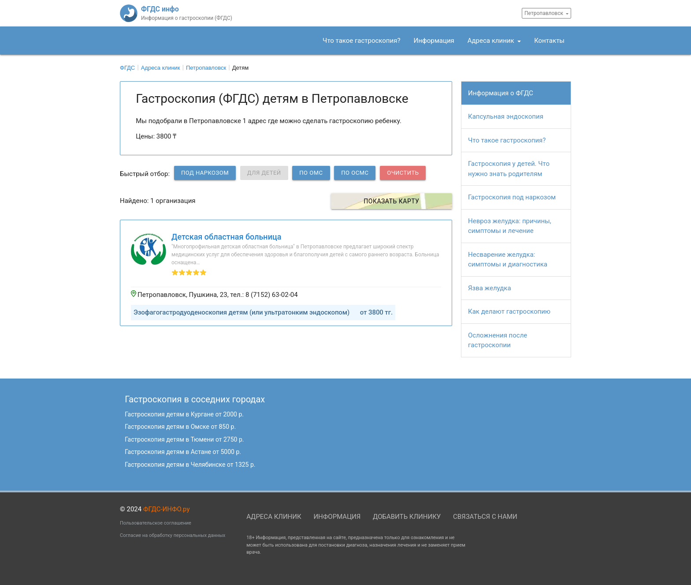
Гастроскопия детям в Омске (180, 426)
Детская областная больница (226, 236)
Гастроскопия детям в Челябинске (190, 464)
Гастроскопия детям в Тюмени (184, 439)
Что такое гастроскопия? (361, 41)
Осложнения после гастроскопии (497, 340)
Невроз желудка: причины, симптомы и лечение (509, 226)
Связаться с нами (485, 517)
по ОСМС (354, 172)
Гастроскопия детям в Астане (183, 451)
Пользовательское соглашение (155, 523)
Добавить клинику (407, 517)
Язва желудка (489, 288)
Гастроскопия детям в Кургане (184, 414)
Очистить (403, 172)
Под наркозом (205, 172)
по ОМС (311, 172)
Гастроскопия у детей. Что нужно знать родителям (509, 169)
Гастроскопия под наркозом (512, 197)
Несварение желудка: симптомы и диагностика (507, 260)
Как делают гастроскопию (509, 311)
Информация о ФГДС (500, 93)
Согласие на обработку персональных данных (172, 535)
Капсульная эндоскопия (505, 116)
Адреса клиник (492, 41)
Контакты (549, 41)
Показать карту (403, 201)
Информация (434, 41)
